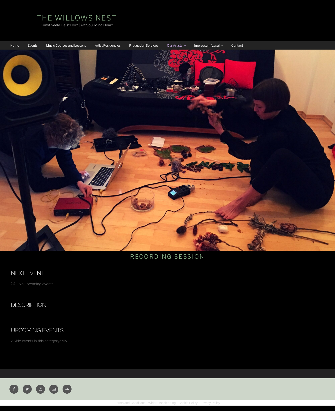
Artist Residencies (108, 45)
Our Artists (177, 45)
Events (33, 45)
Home (14, 45)
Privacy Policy (210, 403)
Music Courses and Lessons (66, 45)
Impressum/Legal (209, 45)
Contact (237, 45)
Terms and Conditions (130, 403)
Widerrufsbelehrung (162, 403)
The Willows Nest (77, 18)
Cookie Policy (188, 403)
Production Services (143, 45)
